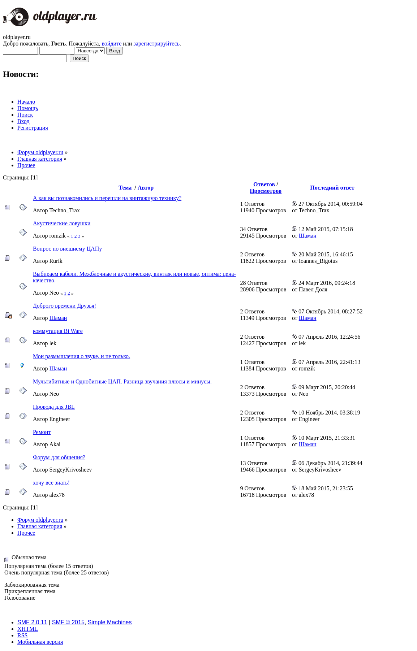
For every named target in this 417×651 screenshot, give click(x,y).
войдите (111, 43)
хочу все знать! (51, 482)
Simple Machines (110, 622)
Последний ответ (332, 188)
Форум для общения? (59, 457)
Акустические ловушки (62, 223)
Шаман (308, 236)
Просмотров (265, 191)
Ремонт (42, 432)
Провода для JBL (54, 407)
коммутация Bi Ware (58, 331)
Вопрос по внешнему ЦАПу (67, 249)
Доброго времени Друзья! (64, 306)
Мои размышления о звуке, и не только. (81, 356)
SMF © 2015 (68, 622)
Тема (126, 188)
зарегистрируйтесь (156, 43)
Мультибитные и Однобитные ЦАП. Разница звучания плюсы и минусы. (122, 381)
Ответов (264, 184)
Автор (146, 188)
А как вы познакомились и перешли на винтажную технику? (107, 198)
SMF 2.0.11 (32, 622)
